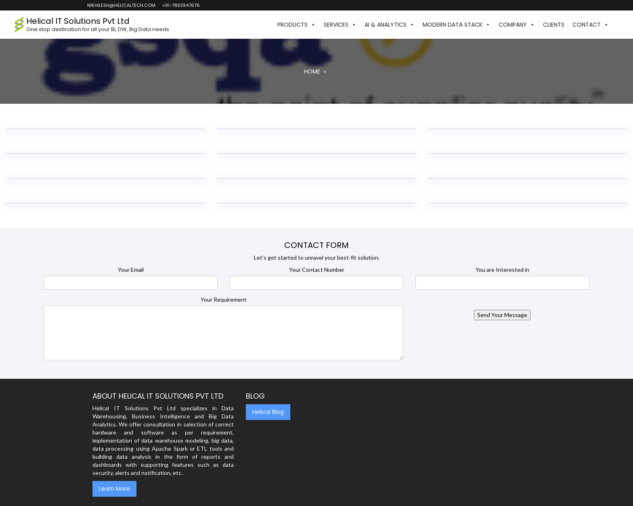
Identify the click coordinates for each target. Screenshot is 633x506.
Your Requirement (224, 299)
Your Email (131, 269)
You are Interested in (502, 269)
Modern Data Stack (456, 25)
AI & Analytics (390, 25)
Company (517, 25)
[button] (617, 25)
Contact (590, 25)
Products (296, 25)
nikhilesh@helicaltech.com (120, 5)
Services (340, 25)
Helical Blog (268, 412)
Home (312, 71)
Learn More (114, 489)
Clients (553, 25)
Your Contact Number (316, 269)
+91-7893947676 (180, 5)
